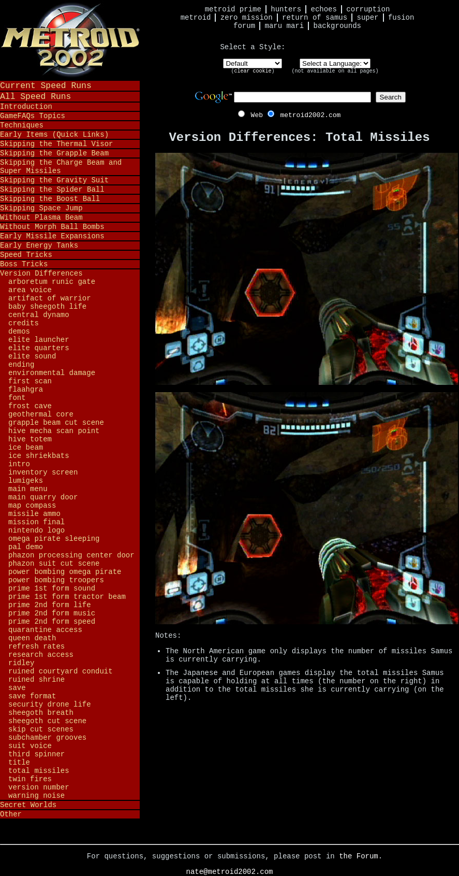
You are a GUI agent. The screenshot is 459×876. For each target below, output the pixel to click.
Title (19, 762)
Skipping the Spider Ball (52, 189)
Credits (23, 323)
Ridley (21, 663)
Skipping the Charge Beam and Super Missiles (61, 167)
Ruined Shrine (36, 680)
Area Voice (30, 290)
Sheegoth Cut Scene (47, 721)
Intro (19, 464)
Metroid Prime (233, 9)
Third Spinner (36, 754)
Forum (244, 26)
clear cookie (252, 71)
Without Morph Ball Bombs (52, 227)
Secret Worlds (28, 805)
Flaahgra (25, 389)
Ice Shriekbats (38, 456)
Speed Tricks (26, 255)
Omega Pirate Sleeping (53, 539)
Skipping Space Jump (41, 208)
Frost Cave (30, 406)
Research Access (40, 655)
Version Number (38, 787)
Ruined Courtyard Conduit (60, 671)
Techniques (21, 125)
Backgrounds (337, 26)
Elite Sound (32, 356)
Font (17, 398)
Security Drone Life (49, 704)
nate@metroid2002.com (229, 872)
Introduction (26, 107)
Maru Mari (284, 26)
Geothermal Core (40, 414)
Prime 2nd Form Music (51, 613)
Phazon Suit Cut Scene (53, 563)
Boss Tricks (24, 264)
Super (368, 17)
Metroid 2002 (70, 40)
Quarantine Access (45, 630)
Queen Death (32, 638)
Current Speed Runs (46, 86)
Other (11, 814)
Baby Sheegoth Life (47, 307)
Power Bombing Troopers (56, 580)
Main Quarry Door (43, 497)
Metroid (196, 17)
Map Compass (32, 505)
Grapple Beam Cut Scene (56, 423)
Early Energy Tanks (39, 245)
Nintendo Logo (36, 530)
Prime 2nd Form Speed (51, 621)
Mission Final (36, 522)
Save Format (32, 696)
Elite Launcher (38, 340)
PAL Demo (25, 547)
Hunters (286, 9)
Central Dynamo (38, 315)
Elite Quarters (38, 348)
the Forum (358, 856)
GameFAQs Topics (32, 116)
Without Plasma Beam (41, 217)
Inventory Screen (43, 472)
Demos (19, 331)
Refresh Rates (36, 646)
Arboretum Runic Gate (51, 282)
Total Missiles (38, 771)
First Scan (30, 381)
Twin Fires (30, 779)
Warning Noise (36, 796)
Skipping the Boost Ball (50, 199)
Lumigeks (25, 481)
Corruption (368, 9)
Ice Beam (25, 447)
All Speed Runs (35, 97)
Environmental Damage (51, 373)
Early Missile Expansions (52, 236)
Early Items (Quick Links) (54, 135)
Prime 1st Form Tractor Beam (67, 597)
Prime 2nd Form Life (49, 605)
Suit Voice (30, 746)
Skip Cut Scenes (40, 729)
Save (17, 688)
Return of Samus (314, 17)
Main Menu (28, 489)
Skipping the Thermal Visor (56, 144)
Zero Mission (246, 17)
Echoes (324, 9)
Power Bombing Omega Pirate (64, 572)
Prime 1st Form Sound (51, 588)
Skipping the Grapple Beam (54, 153)
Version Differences (41, 273)
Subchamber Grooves (47, 738)
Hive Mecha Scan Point (53, 431)
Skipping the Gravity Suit (54, 180)
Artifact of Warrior (49, 298)
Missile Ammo (34, 514)
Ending (21, 365)
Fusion (401, 17)
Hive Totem (30, 439)
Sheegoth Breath (40, 713)
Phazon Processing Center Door (71, 555)
